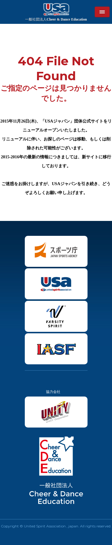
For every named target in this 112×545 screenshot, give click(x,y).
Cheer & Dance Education (56, 19)
